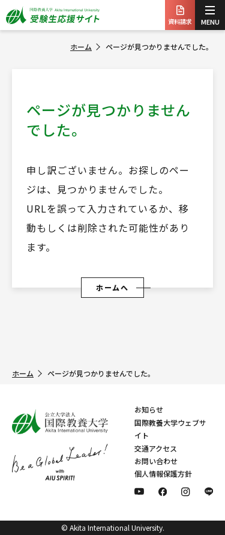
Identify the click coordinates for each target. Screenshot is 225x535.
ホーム (81, 46)
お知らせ (148, 409)
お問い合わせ (156, 461)
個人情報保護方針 (163, 473)
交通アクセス (155, 448)
